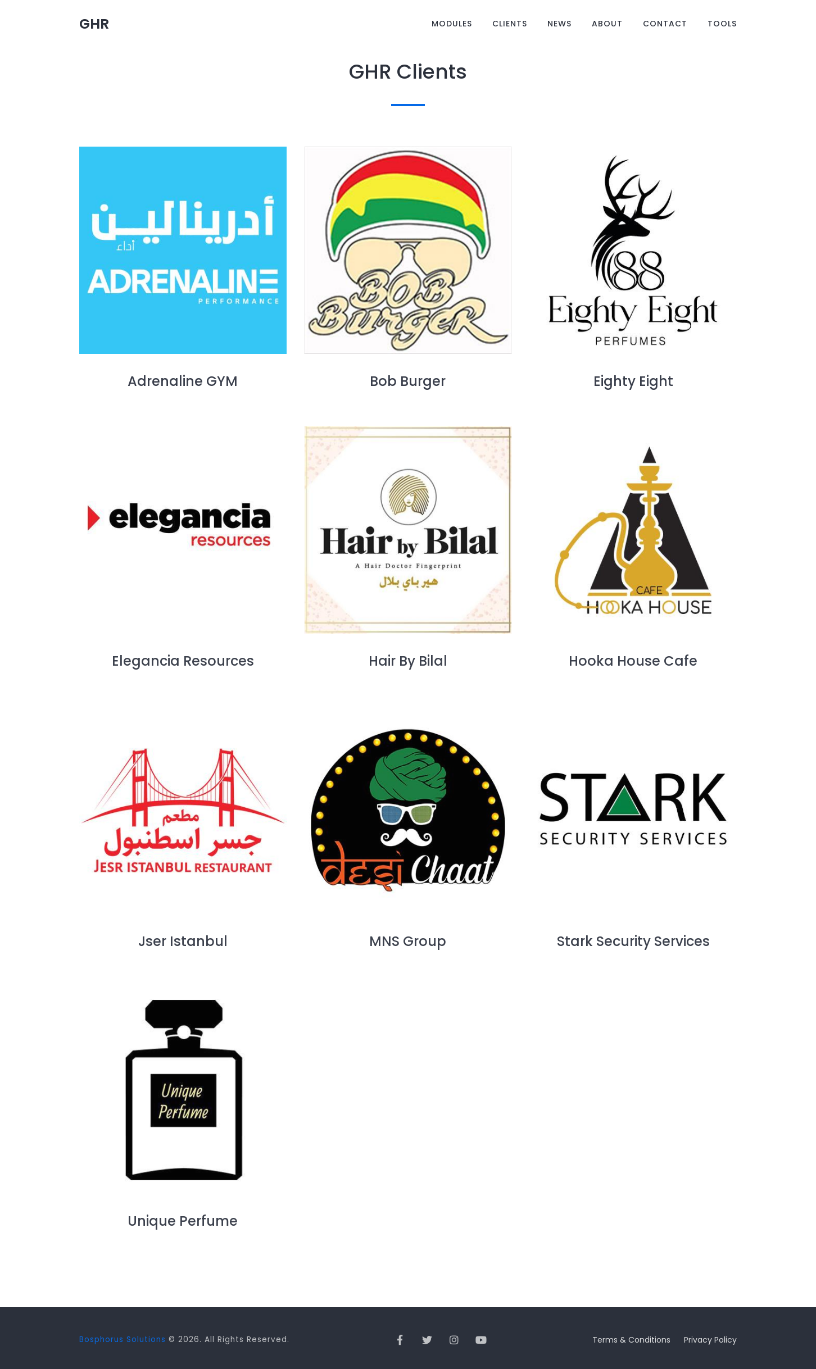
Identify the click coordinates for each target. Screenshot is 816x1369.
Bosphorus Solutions (122, 1339)
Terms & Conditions (631, 1339)
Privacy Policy (710, 1339)
